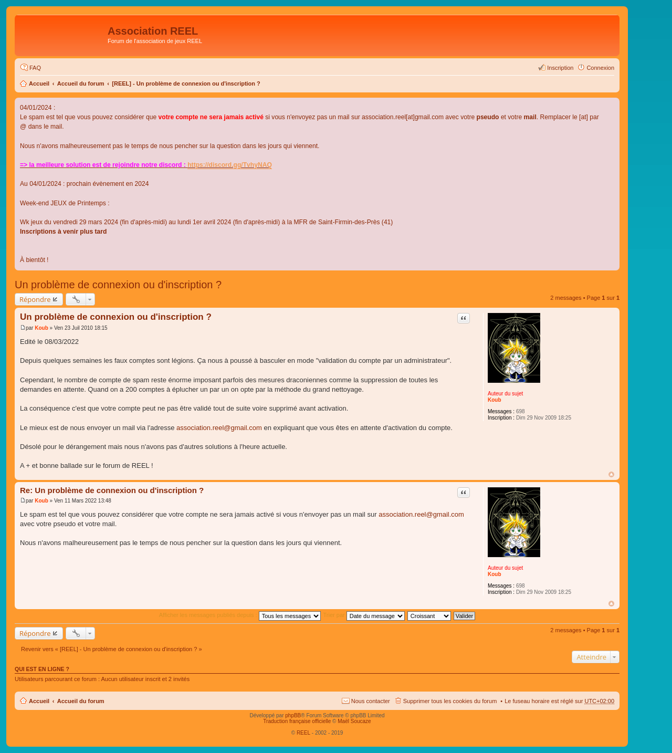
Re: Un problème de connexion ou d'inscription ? (112, 490)
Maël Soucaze (354, 721)
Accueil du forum (80, 83)
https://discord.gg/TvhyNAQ (229, 165)
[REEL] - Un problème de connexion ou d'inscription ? (186, 83)
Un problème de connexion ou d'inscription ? (118, 284)
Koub (494, 400)
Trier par (364, 615)
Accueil (39, 83)
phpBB (293, 715)
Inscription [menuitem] (560, 68)
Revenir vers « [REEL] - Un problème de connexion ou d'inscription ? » (111, 649)
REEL (303, 733)
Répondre (35, 299)
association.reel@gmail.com (219, 428)
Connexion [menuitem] (600, 68)
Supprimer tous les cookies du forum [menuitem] (450, 701)
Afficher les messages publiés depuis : (240, 615)
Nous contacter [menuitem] (370, 701)
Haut (611, 474)
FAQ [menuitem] (35, 68)
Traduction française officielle (297, 721)
